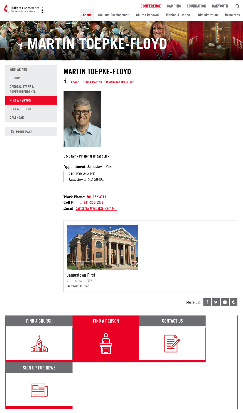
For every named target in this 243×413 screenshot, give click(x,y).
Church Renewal (147, 15)
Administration (207, 15)
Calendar (17, 117)
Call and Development (113, 15)
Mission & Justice (178, 15)
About (87, 15)
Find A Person (92, 82)
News (148, 375)
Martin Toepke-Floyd (120, 82)
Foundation (196, 5)
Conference (151, 5)
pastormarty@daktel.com (96, 208)
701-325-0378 (93, 202)
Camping (174, 5)
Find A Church (20, 109)
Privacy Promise (43, 399)
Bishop (15, 78)
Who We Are (18, 69)
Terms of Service (17, 399)
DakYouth (220, 5)
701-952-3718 (96, 197)
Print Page (21, 132)
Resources (232, 15)
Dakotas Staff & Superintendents (23, 89)
